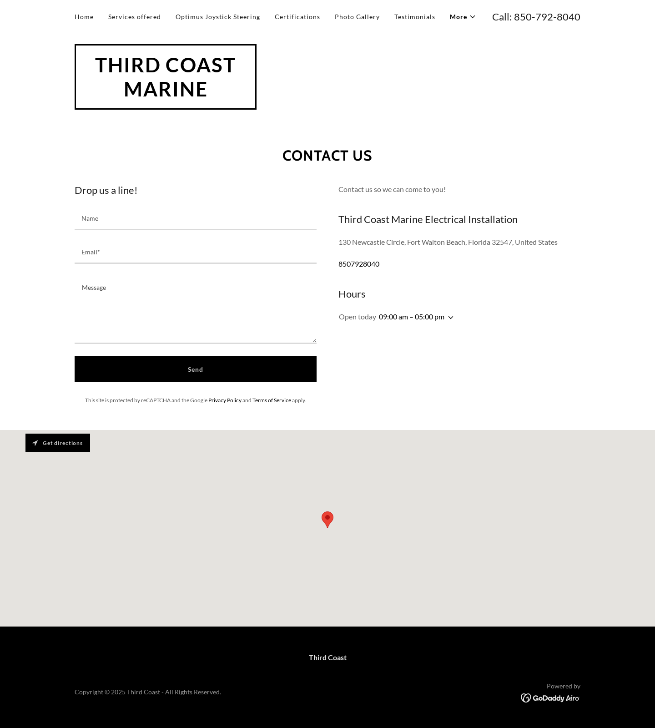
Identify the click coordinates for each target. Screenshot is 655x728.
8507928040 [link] (358, 263)
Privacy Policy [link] (225, 400)
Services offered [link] (134, 16)
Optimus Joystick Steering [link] (218, 16)
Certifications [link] (297, 16)
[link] (165, 93)
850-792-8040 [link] (547, 16)
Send (196, 369)
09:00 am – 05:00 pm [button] (411, 316)
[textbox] (196, 218)
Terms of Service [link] (271, 400)
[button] (463, 16)
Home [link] (84, 16)
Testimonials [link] (414, 16)
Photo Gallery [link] (357, 16)
